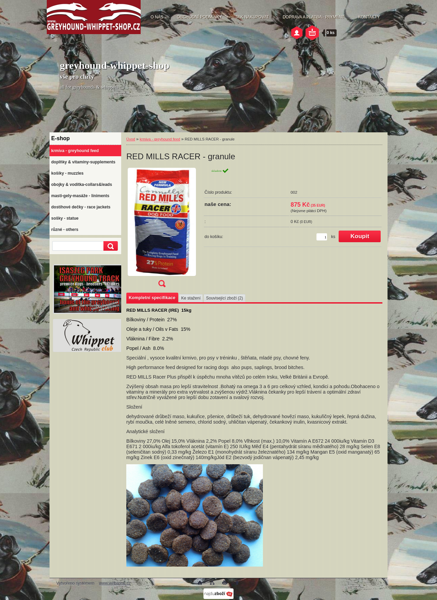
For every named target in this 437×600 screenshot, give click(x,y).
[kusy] (321, 236)
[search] (109, 246)
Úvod (130, 139)
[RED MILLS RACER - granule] (161, 230)
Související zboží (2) (224, 298)
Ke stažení (191, 298)
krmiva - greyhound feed (160, 139)
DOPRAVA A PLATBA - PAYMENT (313, 17)
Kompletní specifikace (152, 297)
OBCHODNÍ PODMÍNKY (199, 17)
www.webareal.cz (115, 583)
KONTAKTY (369, 17)
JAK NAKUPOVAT (252, 17)
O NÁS (157, 17)
